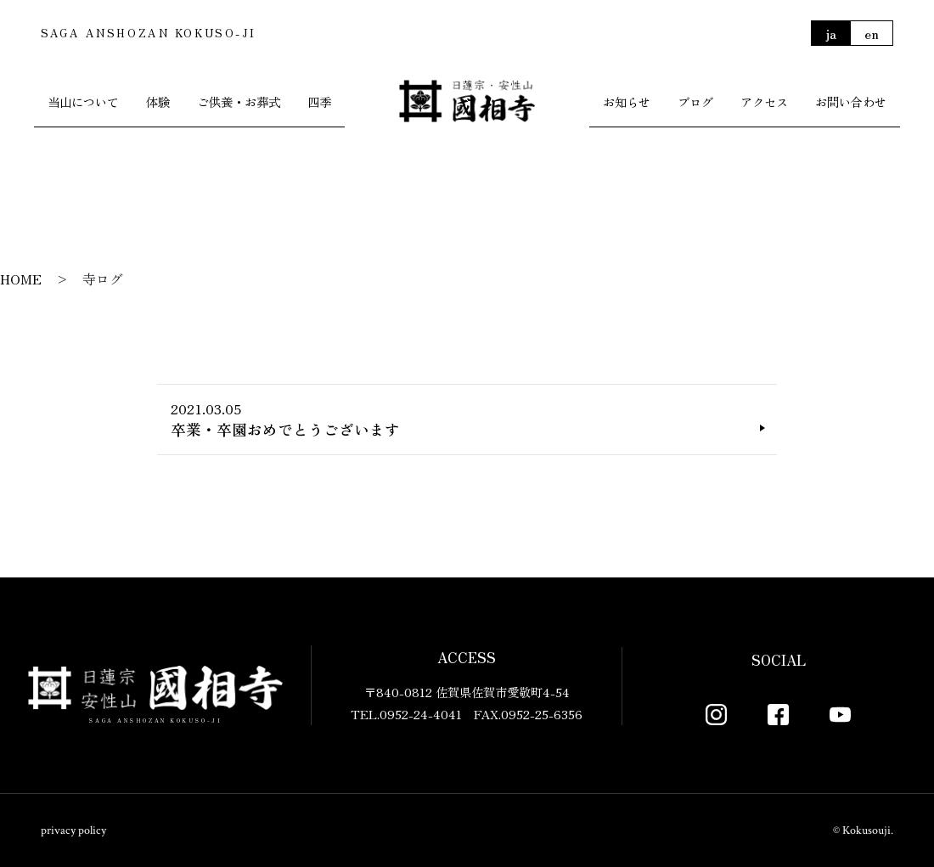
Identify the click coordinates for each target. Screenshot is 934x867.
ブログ (695, 101)
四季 (319, 101)
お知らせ (626, 101)
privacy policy (73, 830)
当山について (83, 101)
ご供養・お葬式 (238, 101)
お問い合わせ (850, 101)
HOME (21, 278)
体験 (158, 101)
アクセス (764, 101)
